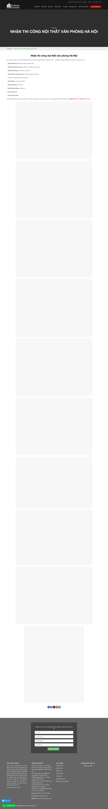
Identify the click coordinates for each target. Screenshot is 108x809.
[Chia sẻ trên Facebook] (48, 707)
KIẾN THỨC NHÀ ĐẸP (62, 781)
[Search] (100, 2)
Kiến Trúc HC (88, 766)
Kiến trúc (43, 6)
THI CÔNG (59, 776)
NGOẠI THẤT (60, 773)
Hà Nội (89, 2)
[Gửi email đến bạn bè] (54, 707)
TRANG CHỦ (59, 765)
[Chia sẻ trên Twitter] (51, 707)
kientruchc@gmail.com (42, 795)
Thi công (65, 6)
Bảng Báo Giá (73, 6)
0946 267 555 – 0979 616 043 (74, 2)
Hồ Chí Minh (95, 2)
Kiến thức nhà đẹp (83, 6)
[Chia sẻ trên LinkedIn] (59, 707)
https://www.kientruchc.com (43, 798)
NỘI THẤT (59, 771)
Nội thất (50, 6)
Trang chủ (37, 6)
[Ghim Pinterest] (57, 707)
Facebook (85, 2)
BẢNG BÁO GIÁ (61, 779)
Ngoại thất (58, 6)
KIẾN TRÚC (59, 768)
